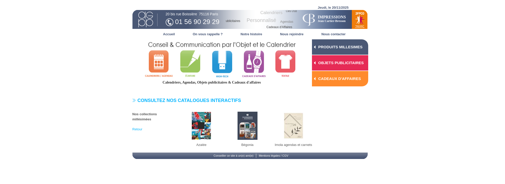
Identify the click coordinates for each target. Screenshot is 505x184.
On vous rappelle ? (208, 34)
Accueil (169, 34)
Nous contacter (333, 34)
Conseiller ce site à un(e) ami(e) (233, 155)
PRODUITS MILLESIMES (340, 47)
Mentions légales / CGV (273, 155)
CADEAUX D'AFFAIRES (339, 78)
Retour (137, 129)
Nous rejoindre (292, 34)
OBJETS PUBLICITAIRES (341, 63)
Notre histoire (251, 34)
